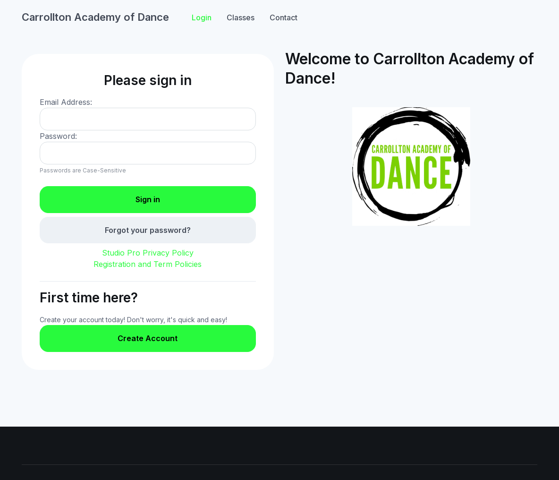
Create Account (148, 338)
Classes (240, 17)
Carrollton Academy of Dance (95, 17)
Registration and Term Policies (147, 264)
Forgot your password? (148, 230)
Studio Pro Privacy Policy (148, 252)
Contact (283, 17)
